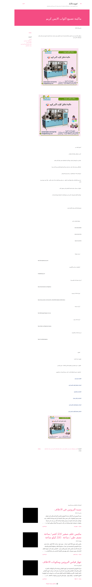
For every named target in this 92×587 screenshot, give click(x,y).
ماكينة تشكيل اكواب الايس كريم (20, 44)
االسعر (24, 39)
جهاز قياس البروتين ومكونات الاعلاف (56, 562)
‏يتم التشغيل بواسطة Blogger (46, 583)
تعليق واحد (70, 526)
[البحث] (17, 4)
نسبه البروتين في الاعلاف (62, 509)
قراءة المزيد (38, 526)
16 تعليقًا (70, 578)
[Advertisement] (55, 490)
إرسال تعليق (69, 554)
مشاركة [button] (24, 32)
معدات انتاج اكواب (22, 45)
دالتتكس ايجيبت (22, 42)
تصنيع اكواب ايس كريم (21, 40)
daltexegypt (67, 3)
